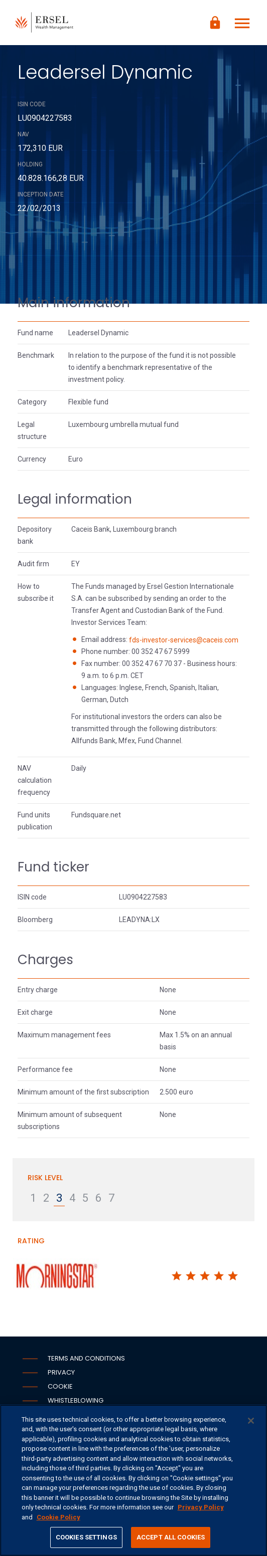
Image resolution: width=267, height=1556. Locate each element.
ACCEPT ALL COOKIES (171, 1537)
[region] (133, 1480)
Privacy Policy (201, 1507)
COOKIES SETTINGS (86, 1537)
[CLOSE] (251, 1421)
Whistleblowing (75, 1400)
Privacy (61, 1372)
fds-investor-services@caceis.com (183, 640)
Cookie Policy (58, 1517)
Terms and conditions (86, 1358)
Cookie (60, 1386)
